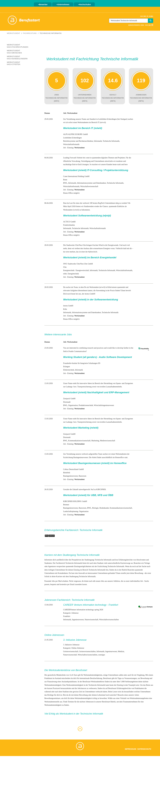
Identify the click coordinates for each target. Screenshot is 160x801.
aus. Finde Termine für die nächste (72, 702)
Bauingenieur (68, 476)
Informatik (98, 141)
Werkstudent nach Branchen (14, 52)
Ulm (64, 267)
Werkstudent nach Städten (13, 63)
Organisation (73, 405)
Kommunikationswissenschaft (79, 441)
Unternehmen (62, 4)
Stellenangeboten (131, 682)
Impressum (130, 749)
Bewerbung (139, 573)
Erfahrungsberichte (124, 688)
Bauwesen (82, 476)
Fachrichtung (30, 33)
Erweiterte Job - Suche (140, 25)
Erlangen (66, 367)
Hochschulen (84, 4)
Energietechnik (68, 270)
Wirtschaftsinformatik (71, 144)
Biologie (95, 508)
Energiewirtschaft (82, 270)
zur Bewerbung (143, 678)
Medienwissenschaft (107, 441)
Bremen (66, 505)
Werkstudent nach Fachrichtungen (17, 46)
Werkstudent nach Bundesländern (17, 57)
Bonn (65, 180)
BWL (65, 183)
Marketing (95, 441)
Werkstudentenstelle (51, 702)
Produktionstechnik (86, 405)
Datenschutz (144, 749)
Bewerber (43, 4)
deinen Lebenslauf (98, 695)
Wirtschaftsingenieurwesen (104, 405)
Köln (65, 309)
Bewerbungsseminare (52, 698)
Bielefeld (66, 473)
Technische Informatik (103, 560)
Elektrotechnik (68, 370)
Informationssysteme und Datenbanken (91, 183)
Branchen (131, 570)
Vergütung (140, 675)
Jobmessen (90, 702)
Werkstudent (13, 33)
